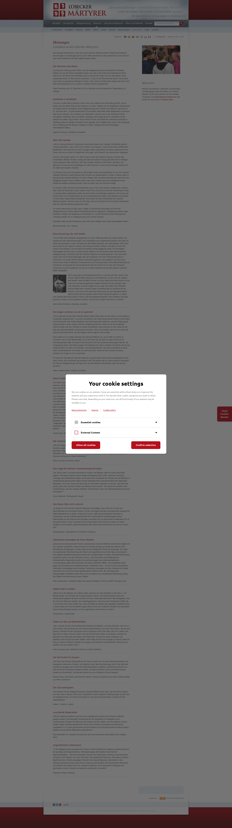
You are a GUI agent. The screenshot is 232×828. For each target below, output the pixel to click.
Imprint (94, 410)
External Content (90, 432)
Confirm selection (146, 444)
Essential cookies (90, 422)
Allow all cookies (86, 444)
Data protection (79, 410)
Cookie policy (109, 410)
